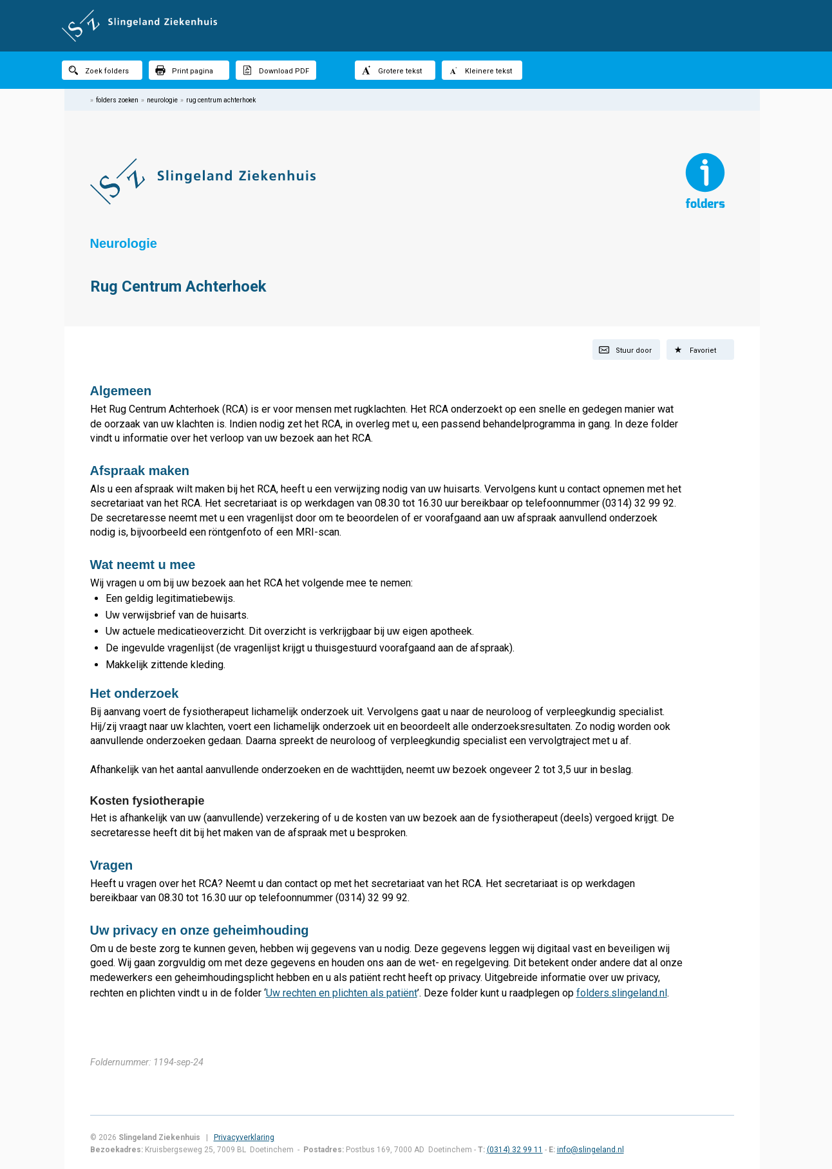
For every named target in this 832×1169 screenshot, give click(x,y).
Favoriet (694, 349)
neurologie (162, 100)
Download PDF (275, 70)
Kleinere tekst (480, 70)
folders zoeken (117, 100)
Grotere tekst (391, 70)
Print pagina (184, 70)
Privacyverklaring (244, 1137)
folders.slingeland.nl (621, 993)
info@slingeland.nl (590, 1149)
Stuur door (625, 349)
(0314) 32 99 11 (515, 1149)
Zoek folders (98, 70)
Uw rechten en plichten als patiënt (341, 993)
